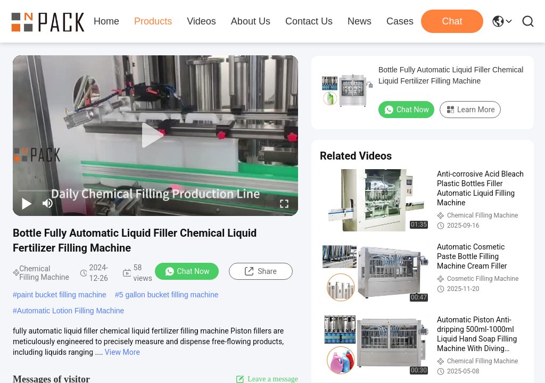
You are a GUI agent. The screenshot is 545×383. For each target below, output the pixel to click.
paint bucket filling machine (61, 294)
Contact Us (309, 21)
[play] (155, 135)
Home (106, 21)
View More (122, 352)
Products (153, 21)
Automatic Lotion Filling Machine (71, 310)
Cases (400, 21)
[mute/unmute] (48, 203)
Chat (452, 21)
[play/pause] (26, 203)
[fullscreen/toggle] (284, 203)
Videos (201, 21)
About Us (250, 21)
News (359, 21)
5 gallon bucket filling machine (169, 294)
